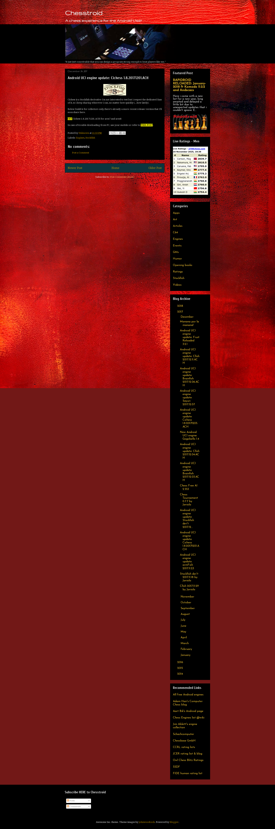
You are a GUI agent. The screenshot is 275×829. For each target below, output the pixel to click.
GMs (176, 252)
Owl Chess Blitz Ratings (188, 760)
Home (115, 168)
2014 (180, 674)
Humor (177, 258)
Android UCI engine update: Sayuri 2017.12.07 (188, 398)
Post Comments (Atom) (122, 177)
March (185, 643)
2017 (180, 311)
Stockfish (90, 137)
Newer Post (75, 168)
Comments (74, 806)
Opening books (182, 265)
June (184, 626)
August (186, 614)
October (186, 602)
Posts (71, 800)
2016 (180, 662)
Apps (176, 213)
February (187, 649)
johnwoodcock (147, 822)
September (188, 608)
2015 (180, 668)
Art (175, 219)
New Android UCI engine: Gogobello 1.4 (189, 435)
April (184, 637)
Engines (80, 137)
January (186, 655)
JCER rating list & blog (187, 753)
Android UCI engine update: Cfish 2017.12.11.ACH (189, 356)
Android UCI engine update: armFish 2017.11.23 (188, 562)
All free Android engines (188, 694)
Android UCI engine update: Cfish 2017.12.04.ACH (189, 451)
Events (177, 245)
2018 (180, 306)
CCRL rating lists (184, 747)
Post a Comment (80, 152)
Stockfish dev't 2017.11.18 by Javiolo (189, 577)
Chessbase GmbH (184, 740)
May (184, 631)
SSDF (176, 767)
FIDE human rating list (187, 773)
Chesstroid (83, 12)
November (188, 596)
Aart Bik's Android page (188, 711)
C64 (175, 232)
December (187, 317)
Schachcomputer (183, 734)
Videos (177, 285)
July (183, 620)
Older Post (155, 168)
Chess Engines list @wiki (188, 717)
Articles (177, 226)
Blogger (174, 822)
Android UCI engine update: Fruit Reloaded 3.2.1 (189, 337)
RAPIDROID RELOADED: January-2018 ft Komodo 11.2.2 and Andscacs (189, 85)
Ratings (178, 271)
